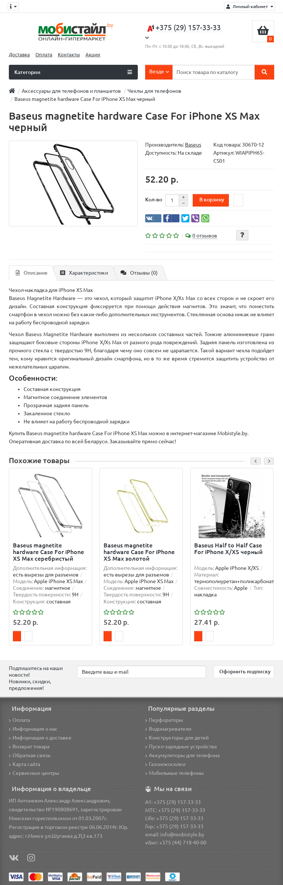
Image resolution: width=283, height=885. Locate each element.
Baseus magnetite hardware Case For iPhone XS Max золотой (139, 552)
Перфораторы (164, 720)
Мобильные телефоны (174, 773)
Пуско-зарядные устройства (181, 747)
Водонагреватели (168, 729)
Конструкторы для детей (177, 738)
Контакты (69, 54)
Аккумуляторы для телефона (182, 755)
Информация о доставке (40, 738)
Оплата (43, 54)
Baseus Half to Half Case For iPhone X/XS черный (228, 548)
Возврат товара (29, 747)
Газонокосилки (165, 764)
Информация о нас (33, 729)
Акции (92, 54)
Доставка (19, 54)
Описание (32, 273)
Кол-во (153, 199)
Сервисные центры (34, 773)
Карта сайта (24, 764)
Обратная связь (29, 755)
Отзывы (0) (139, 273)
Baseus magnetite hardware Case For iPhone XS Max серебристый (48, 552)
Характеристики (84, 273)
